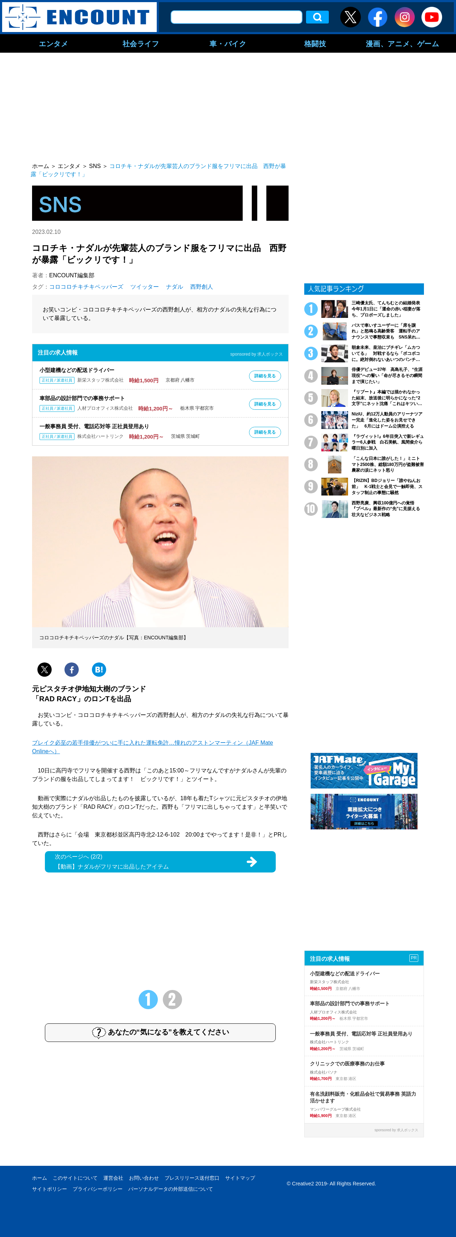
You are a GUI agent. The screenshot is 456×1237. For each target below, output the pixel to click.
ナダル (174, 287)
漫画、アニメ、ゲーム (402, 43)
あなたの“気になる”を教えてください (160, 1033)
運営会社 (113, 1177)
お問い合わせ (144, 1177)
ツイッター (144, 287)
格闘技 (315, 43)
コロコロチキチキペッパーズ (86, 287)
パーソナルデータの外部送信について (170, 1188)
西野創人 (201, 287)
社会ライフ (141, 43)
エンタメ (53, 43)
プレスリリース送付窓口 (192, 1177)
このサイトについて (75, 1177)
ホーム (39, 1177)
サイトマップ (240, 1177)
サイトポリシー (49, 1188)
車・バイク (227, 43)
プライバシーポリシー (98, 1188)
